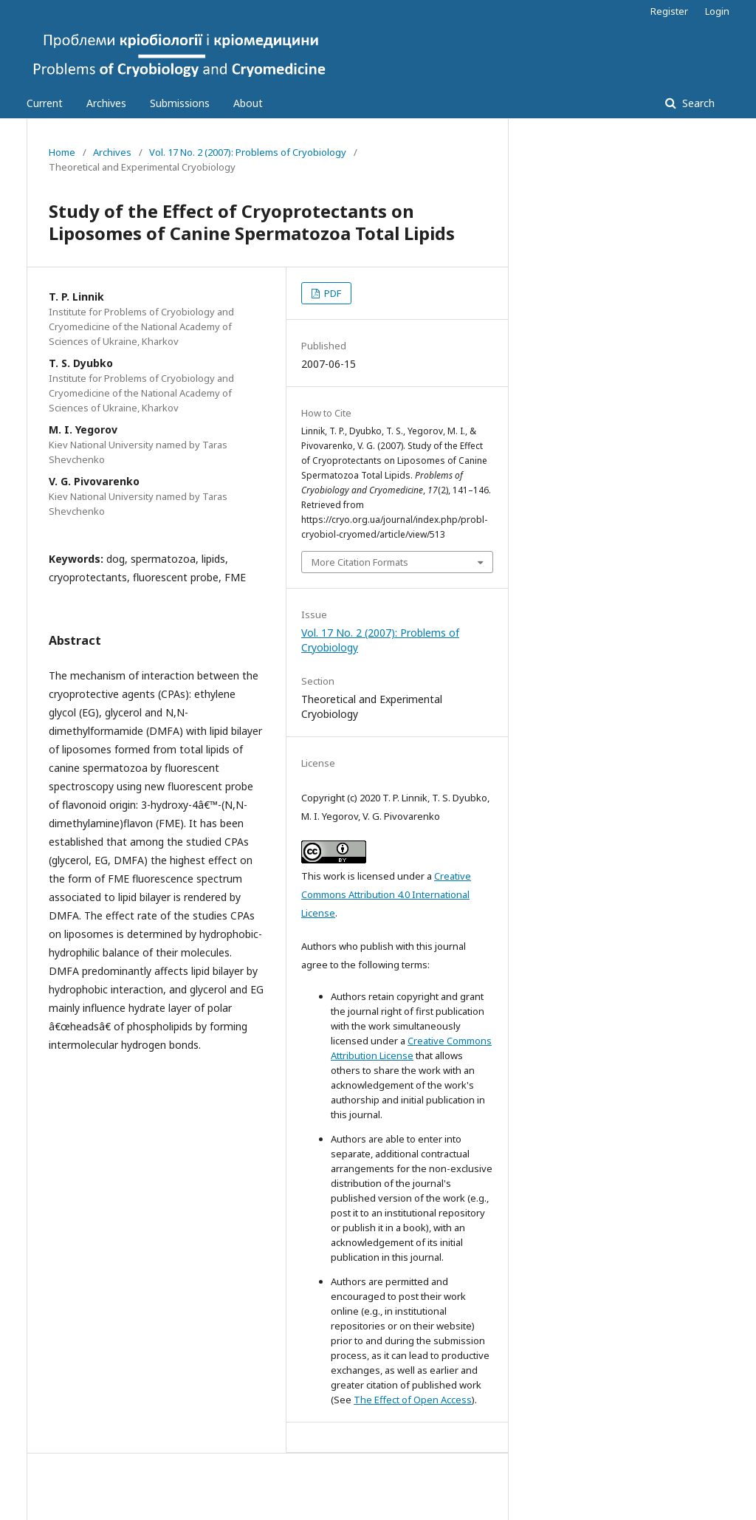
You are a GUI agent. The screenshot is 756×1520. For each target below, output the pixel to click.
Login (717, 11)
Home (62, 152)
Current (45, 103)
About (248, 103)
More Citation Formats (360, 562)
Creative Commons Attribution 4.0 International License (386, 894)
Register (669, 11)
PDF (331, 293)
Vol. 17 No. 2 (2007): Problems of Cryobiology (247, 152)
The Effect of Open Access (413, 1399)
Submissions (180, 103)
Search (697, 103)
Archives (106, 103)
